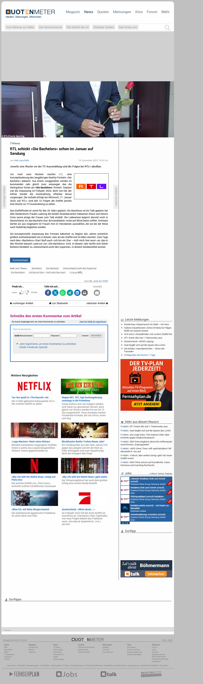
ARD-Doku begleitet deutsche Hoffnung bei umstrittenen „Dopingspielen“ (146, 443)
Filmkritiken (45, 665)
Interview (32, 652)
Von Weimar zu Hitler (20, 27)
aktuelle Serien (120, 665)
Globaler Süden (104, 27)
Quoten (103, 11)
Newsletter (8, 650)
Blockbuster (97, 665)
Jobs (154, 650)
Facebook (8, 657)
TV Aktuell (21, 665)
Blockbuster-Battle (134, 654)
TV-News (56, 647)
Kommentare (20, 260)
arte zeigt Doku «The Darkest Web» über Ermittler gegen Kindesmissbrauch (144, 436)
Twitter (6, 659)
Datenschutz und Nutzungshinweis (159, 655)
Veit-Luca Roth (21, 160)
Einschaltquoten (77, 665)
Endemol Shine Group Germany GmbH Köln (146, 481)
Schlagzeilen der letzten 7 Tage (139, 354)
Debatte (106, 647)
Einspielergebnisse (134, 652)
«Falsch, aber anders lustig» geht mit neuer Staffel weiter (146, 457)
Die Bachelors (18, 272)
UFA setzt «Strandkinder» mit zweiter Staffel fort (148, 334)
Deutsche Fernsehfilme (149, 665)
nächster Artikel (97, 303)
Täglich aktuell (84, 652)
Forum (152, 11)
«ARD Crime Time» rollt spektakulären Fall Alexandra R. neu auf (145, 450)
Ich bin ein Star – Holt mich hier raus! (47, 272)
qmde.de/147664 (100, 281)
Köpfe (55, 657)
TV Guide (88, 665)
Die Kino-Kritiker (133, 650)
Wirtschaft (57, 652)
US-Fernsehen (58, 659)
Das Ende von (128, 27)
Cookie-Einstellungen (160, 659)
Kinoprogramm (133, 665)
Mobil (6, 652)
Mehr (165, 11)
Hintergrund (33, 647)
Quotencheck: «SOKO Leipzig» (139, 341)
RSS (5, 647)
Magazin (73, 11)
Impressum (156, 661)
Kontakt (155, 652)
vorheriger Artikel (21, 303)
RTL (61, 174)
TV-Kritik (106, 650)
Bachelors (37, 268)
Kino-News (131, 647)
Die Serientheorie (50, 27)
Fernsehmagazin (32, 665)
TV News (66, 665)
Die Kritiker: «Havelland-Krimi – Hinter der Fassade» (144, 350)
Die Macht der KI (78, 27)
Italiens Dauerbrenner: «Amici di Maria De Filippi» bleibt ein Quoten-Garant (148, 329)
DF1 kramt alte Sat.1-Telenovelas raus (143, 337)
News (88, 11)
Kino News (11, 665)
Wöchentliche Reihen (86, 647)
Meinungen (122, 11)
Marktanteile (83, 650)
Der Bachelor (52, 268)
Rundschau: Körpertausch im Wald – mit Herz (146, 324)
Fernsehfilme (109, 665)
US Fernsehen (56, 665)
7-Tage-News (9, 654)
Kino (139, 11)
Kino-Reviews (108, 652)
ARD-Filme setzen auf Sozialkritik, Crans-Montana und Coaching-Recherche (145, 464)
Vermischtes (58, 650)
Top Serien (164, 665)
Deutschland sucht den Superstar (79, 268)
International (58, 654)
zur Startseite (58, 303)
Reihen (31, 650)
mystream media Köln (145, 508)
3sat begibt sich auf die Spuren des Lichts (144, 344)
